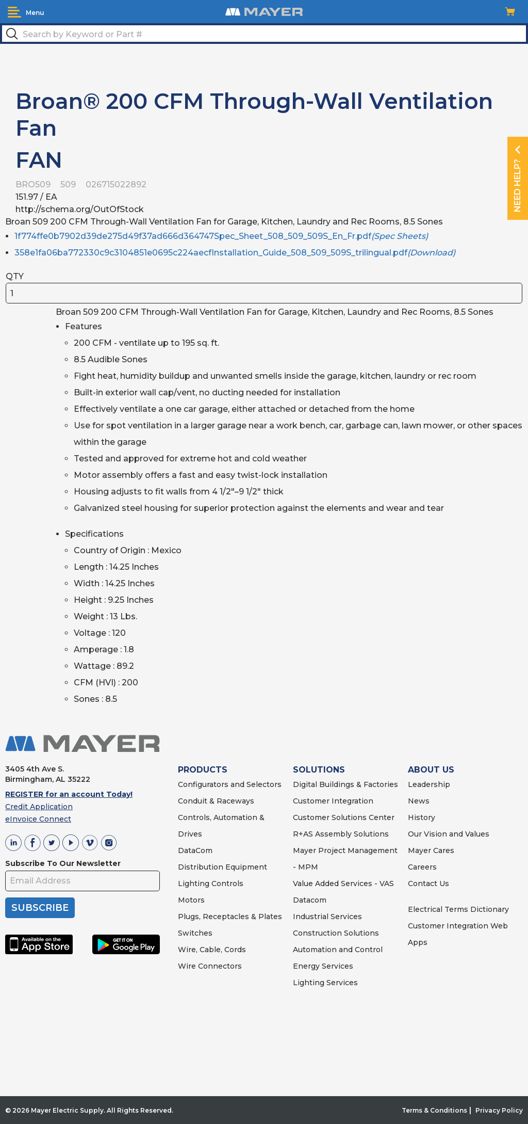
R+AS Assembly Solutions (341, 834)
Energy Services (323, 966)
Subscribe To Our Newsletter (63, 863)
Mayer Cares (431, 850)
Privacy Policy (499, 1110)
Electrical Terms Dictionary (458, 909)
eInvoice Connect (38, 819)
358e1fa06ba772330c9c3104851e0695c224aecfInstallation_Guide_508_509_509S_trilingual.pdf (234, 253)
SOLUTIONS (319, 770)
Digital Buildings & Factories (345, 784)
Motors (191, 900)
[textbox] (264, 33)
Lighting (193, 883)
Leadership (429, 784)
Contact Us (428, 883)
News (419, 801)
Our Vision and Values (448, 834)
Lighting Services (325, 982)
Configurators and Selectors (230, 784)
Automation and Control (338, 949)
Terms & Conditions (434, 1110)
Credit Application (39, 806)
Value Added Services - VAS (343, 883)
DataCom (195, 850)
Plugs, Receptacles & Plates (230, 916)
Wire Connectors (210, 966)
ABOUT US (431, 770)
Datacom (309, 900)
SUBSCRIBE (40, 907)
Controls (226, 883)
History (421, 817)
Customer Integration (333, 801)
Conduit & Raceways (216, 801)
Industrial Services (327, 916)
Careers (422, 867)
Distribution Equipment (222, 867)
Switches (195, 933)
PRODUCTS (202, 770)
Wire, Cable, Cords (212, 949)
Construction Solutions (336, 933)
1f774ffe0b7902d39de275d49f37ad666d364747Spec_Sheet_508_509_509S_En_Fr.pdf (221, 236)
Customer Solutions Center (343, 817)
